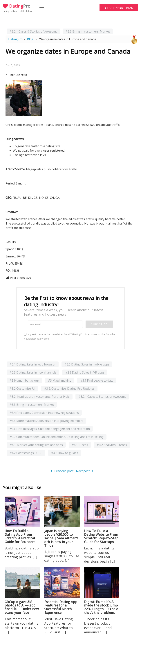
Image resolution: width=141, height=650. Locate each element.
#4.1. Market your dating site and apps (36, 445)
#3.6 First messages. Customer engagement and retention (50, 429)
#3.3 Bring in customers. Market (88, 31)
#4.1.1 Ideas (80, 445)
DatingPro (15, 39)
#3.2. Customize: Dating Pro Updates (69, 389)
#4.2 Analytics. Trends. (112, 445)
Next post (84, 471)
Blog (30, 39)
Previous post (62, 471)
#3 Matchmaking (59, 380)
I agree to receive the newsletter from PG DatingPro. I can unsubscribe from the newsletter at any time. (69, 336)
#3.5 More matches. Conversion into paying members (46, 421)
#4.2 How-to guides (64, 453)
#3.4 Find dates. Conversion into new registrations (44, 413)
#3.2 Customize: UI (22, 389)
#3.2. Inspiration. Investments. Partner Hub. (40, 397)
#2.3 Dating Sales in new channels (33, 372)
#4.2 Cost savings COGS (26, 453)
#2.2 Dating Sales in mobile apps (86, 364)
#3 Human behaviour (24, 380)
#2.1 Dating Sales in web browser (33, 364)
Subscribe (99, 324)
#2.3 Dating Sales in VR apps (84, 372)
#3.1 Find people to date (96, 380)
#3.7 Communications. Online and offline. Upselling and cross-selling (57, 437)
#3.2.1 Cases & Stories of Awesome (33, 31)
